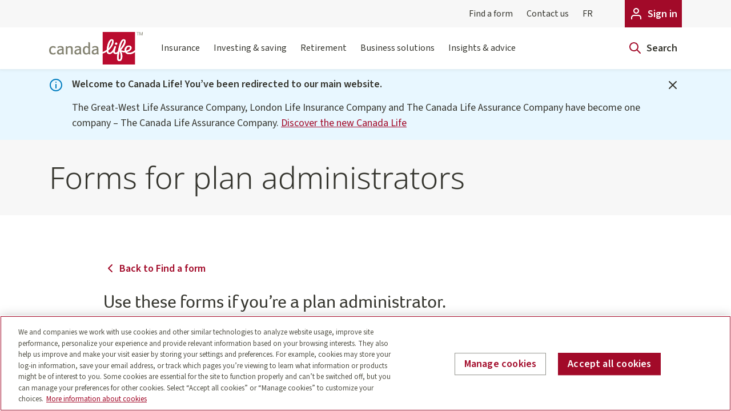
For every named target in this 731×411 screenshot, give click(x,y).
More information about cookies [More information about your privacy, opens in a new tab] (96, 399)
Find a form (491, 13)
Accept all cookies (609, 364)
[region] (365, 363)
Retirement (323, 54)
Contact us (548, 13)
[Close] (672, 85)
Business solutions (397, 54)
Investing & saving (250, 54)
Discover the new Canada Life (344, 123)
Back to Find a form (154, 268)
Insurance (180, 54)
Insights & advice (482, 54)
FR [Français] (588, 13)
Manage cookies (500, 364)
